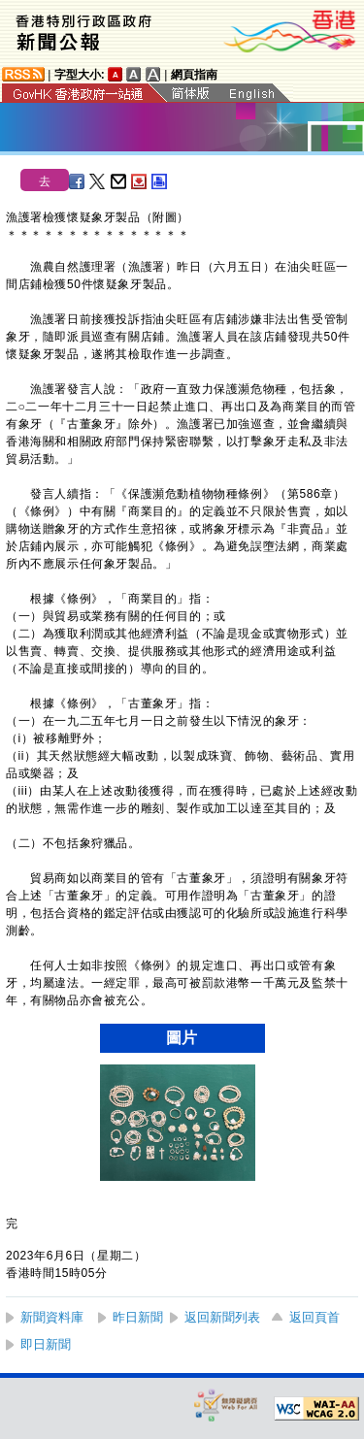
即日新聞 (45, 1344)
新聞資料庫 (51, 1317)
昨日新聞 (138, 1317)
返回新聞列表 (222, 1317)
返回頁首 (314, 1317)
